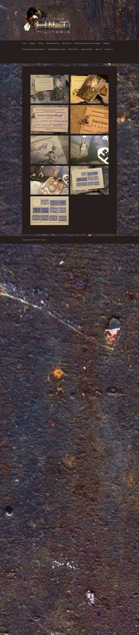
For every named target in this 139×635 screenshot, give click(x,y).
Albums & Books (87, 49)
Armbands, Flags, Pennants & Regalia (87, 43)
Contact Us (109, 49)
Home (24, 43)
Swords (40, 43)
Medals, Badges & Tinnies (56, 49)
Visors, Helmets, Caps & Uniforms (33, 49)
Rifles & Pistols (73, 49)
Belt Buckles (66, 43)
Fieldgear (106, 43)
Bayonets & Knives (52, 43)
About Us (98, 49)
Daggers (32, 43)
